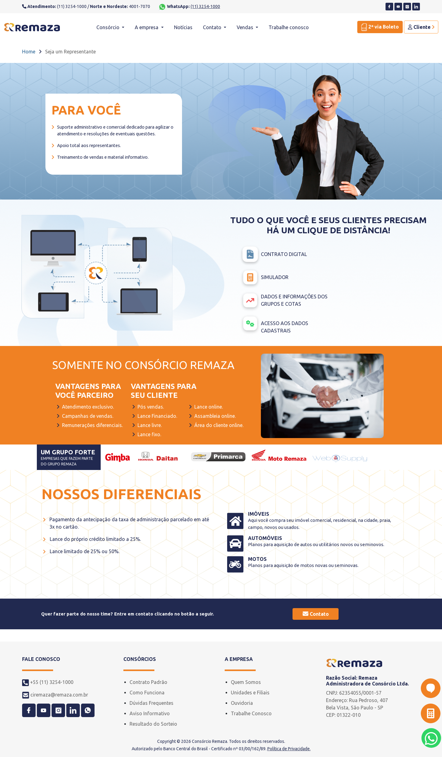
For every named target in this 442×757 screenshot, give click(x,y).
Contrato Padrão (148, 682)
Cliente (421, 27)
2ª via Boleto (380, 27)
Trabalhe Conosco (251, 713)
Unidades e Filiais (250, 692)
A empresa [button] (147, 27)
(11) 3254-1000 (205, 6)
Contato (316, 614)
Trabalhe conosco (289, 27)
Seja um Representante (70, 51)
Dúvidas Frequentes (151, 703)
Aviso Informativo (150, 713)
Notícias (183, 27)
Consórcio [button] (108, 27)
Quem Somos (246, 682)
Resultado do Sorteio (153, 724)
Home (28, 51)
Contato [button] (213, 27)
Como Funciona (147, 692)
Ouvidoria (242, 703)
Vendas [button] (245, 27)
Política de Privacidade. (289, 748)
